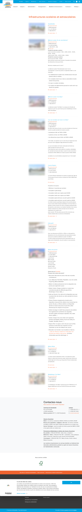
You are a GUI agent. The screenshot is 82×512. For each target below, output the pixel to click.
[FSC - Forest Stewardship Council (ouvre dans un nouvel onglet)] (41, 463)
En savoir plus (51, 33)
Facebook (58, 271)
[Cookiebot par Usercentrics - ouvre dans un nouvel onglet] (8, 509)
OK (71, 498)
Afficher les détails (21, 509)
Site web (51, 48)
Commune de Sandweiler (31, 472)
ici (66, 335)
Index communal (40, 472)
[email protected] (74, 413)
